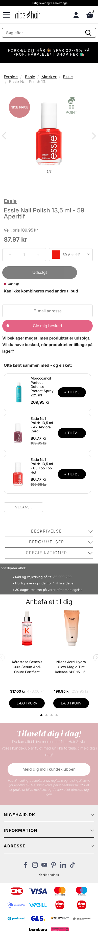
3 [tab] (52, 715)
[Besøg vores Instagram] (35, 866)
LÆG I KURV (27, 703)
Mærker (49, 76)
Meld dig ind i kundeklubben (49, 769)
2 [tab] (47, 715)
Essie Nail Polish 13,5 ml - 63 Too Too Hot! (42, 465)
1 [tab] (41, 715)
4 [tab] (57, 715)
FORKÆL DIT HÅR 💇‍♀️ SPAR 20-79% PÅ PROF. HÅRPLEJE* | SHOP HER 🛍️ (49, 52)
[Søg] (49, 33)
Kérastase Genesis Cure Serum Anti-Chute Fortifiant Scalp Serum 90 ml (27, 667)
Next (93, 136)
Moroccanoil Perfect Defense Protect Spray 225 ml (42, 386)
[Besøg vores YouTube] (44, 866)
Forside (11, 76)
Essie (30, 76)
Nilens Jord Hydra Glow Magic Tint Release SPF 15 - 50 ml (71, 667)
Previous (5, 136)
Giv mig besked (47, 325)
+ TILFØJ (72, 392)
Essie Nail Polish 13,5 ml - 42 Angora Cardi (42, 424)
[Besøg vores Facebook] (25, 866)
